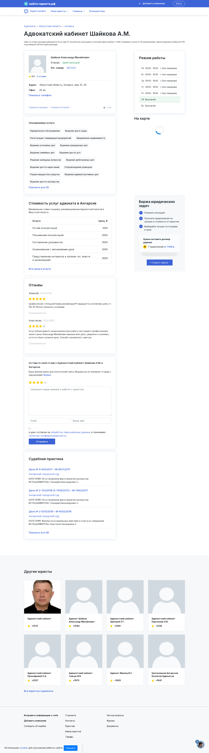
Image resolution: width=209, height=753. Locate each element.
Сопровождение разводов (78, 167)
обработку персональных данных (70, 432)
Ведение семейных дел (42, 152)
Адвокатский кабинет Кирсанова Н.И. (163, 620)
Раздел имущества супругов (45, 174)
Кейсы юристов (73, 731)
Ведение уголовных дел (42, 145)
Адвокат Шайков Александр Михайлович (82, 620)
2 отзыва (41, 76)
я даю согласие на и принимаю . (67, 434)
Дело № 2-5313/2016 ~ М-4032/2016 (50, 511)
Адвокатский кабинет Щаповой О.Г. (122, 620)
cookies (23, 747)
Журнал (111, 720)
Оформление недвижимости (90, 138)
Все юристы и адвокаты (38, 691)
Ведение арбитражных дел (80, 160)
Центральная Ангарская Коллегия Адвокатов (165, 674)
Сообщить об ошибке (60, 107)
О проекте (70, 715)
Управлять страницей (38, 107)
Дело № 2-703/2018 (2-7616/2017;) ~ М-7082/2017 (58, 490)
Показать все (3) (39, 187)
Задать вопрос (35, 11)
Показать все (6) (39, 532)
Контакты (70, 720)
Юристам (70, 726)
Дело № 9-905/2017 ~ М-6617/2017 (49, 469)
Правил (47, 375)
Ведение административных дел (81, 174)
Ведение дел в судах (76, 131)
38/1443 (71, 67)
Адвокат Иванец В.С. (121, 673)
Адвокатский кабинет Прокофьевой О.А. (39, 674)
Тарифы (69, 737)
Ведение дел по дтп (70, 152)
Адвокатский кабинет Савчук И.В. (81, 674)
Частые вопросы (115, 715)
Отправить (42, 441)
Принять (71, 748)
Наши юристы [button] (58, 11)
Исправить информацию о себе (41, 715)
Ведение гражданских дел (74, 145)
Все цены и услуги (40, 268)
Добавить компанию (152, 3)
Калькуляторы (97, 11)
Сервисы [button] (77, 11)
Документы (112, 726)
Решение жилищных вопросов (45, 160)
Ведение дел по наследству (44, 181)
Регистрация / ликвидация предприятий (50, 138)
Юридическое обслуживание (45, 131)
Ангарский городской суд (44, 474)
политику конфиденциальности (47, 435)
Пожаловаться (37, 313)
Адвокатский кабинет (39, 618)
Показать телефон (40, 95)
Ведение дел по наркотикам (44, 167)
